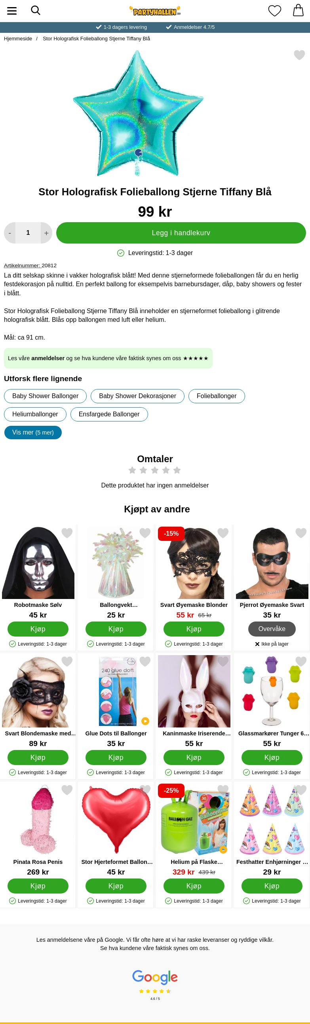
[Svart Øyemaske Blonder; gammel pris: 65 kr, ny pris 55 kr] (194, 573)
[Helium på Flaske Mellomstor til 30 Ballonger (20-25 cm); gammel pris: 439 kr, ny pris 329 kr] (194, 830)
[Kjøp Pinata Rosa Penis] (38, 886)
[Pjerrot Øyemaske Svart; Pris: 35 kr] (272, 573)
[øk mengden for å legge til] (46, 233)
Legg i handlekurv (181, 233)
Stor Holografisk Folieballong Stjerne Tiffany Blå (96, 39)
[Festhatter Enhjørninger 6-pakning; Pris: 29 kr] (272, 830)
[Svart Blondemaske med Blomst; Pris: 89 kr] (38, 701)
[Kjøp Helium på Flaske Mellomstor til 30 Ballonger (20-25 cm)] (194, 886)
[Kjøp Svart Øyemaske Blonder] (194, 629)
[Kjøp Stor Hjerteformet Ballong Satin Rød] (116, 886)
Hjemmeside (18, 39)
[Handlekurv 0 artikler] (298, 11)
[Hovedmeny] (12, 11)
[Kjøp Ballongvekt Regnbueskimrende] (116, 629)
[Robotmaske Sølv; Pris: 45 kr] (38, 573)
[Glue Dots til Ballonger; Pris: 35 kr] (116, 701)
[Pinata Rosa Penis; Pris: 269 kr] (38, 830)
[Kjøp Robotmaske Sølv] (38, 629)
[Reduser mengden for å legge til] (9, 233)
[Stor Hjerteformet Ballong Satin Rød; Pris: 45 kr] (116, 830)
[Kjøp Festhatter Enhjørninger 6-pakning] (272, 886)
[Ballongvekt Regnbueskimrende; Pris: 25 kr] (116, 573)
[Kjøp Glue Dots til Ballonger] (116, 757)
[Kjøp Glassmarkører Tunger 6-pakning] (272, 757)
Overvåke (272, 629)
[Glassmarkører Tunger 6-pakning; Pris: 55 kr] (272, 701)
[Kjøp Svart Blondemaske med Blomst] (38, 757)
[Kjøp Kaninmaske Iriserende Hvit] (194, 757)
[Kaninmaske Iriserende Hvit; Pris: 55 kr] (194, 701)
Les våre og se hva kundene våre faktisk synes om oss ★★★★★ (108, 358)
